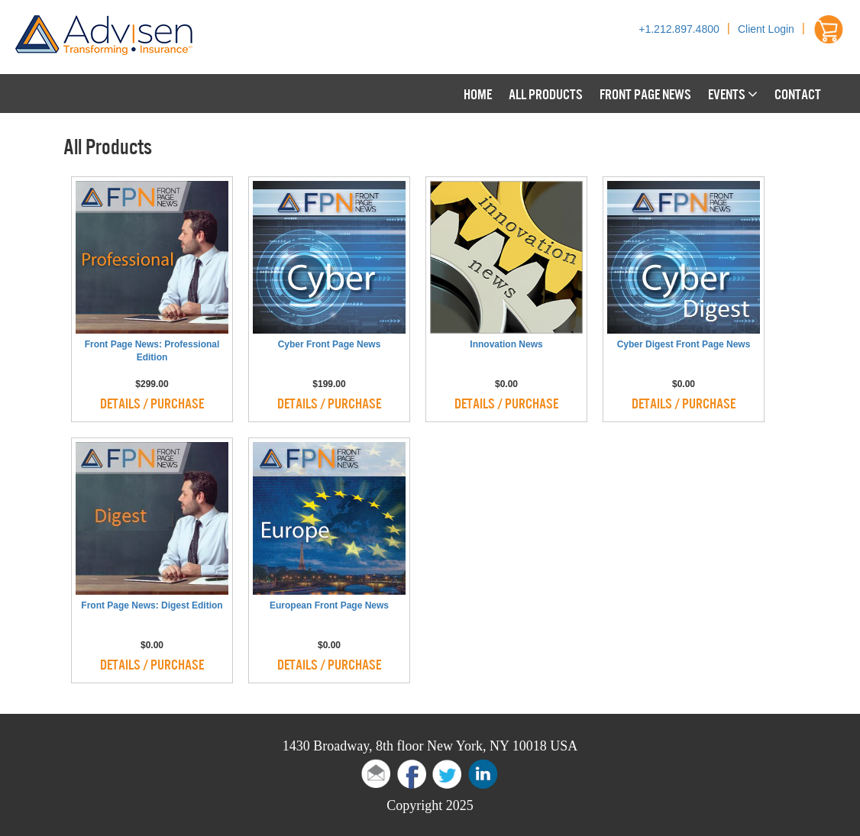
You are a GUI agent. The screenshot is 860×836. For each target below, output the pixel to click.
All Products (546, 93)
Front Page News (645, 93)
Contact (797, 93)
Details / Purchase (152, 402)
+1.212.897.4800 (679, 29)
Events (733, 93)
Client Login (766, 29)
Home (478, 93)
